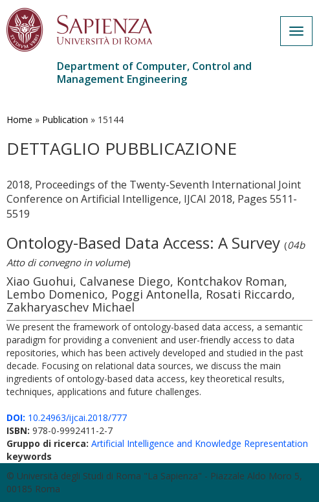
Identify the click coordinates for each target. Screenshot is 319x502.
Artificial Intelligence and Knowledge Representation (199, 443)
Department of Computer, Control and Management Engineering (154, 72)
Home (19, 119)
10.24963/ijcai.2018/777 (66, 417)
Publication (65, 119)
